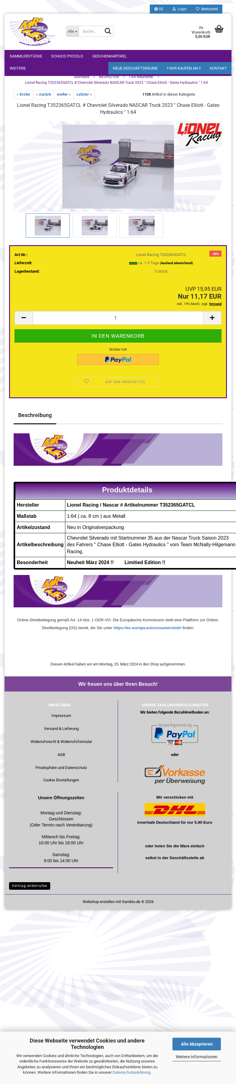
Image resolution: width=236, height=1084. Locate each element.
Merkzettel (207, 9)
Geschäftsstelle (183, 858)
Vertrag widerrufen (30, 886)
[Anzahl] (118, 318)
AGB (61, 754)
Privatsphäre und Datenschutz (61, 767)
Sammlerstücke (26, 56)
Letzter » (84, 94)
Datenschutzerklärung (131, 1072)
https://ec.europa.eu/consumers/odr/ (147, 628)
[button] (159, 9)
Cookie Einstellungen (61, 780)
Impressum (61, 715)
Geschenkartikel (109, 56)
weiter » (64, 94)
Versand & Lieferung (61, 728)
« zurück (43, 94)
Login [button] (179, 9)
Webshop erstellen (99, 901)
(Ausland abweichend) (176, 263)
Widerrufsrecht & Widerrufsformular (61, 741)
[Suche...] (72, 31)
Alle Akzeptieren (197, 1044)
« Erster (23, 94)
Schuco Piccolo (67, 56)
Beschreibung (35, 415)
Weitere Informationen (197, 1056)
